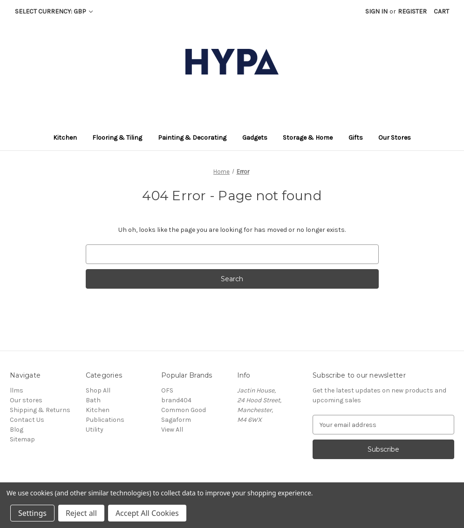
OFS (167, 390)
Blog (16, 429)
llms (16, 390)
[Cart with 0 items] (441, 11)
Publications (105, 420)
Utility (94, 429)
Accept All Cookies (147, 513)
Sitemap (22, 439)
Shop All (98, 390)
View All (172, 429)
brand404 (176, 400)
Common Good (183, 410)
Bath (93, 400)
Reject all (81, 513)
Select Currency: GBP (54, 11)
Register (412, 11)
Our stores (26, 400)
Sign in (376, 11)
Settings (32, 513)
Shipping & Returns (40, 410)
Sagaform (176, 420)
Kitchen (97, 410)
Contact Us (27, 420)
